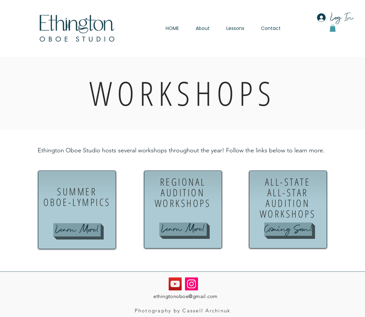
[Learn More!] (77, 230)
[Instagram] (191, 283)
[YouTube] (175, 283)
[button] (333, 28)
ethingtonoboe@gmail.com (185, 296)
